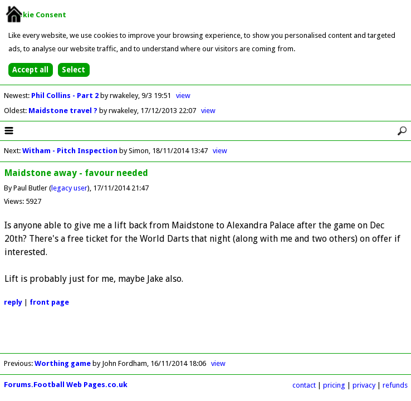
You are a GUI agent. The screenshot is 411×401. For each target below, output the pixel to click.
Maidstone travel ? (63, 110)
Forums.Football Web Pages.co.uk (66, 384)
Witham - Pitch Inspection (70, 150)
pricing (334, 385)
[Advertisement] (205, 336)
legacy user (69, 188)
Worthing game (63, 363)
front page (49, 302)
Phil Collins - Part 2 (65, 95)
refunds (395, 385)
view (183, 95)
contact (304, 385)
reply (13, 302)
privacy (364, 385)
